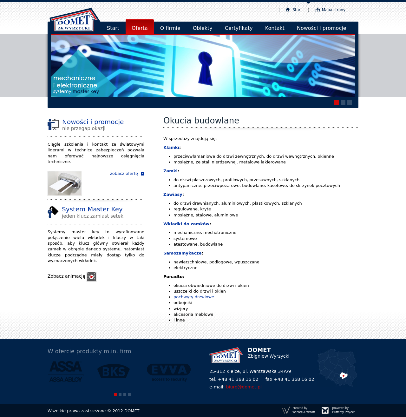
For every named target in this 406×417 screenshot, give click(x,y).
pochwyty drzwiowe (194, 297)
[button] (336, 102)
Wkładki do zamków (186, 224)
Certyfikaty (239, 28)
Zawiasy (172, 194)
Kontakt (275, 28)
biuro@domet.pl (244, 386)
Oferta (140, 28)
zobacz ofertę (124, 173)
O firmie (170, 28)
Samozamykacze (182, 253)
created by (303, 410)
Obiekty (203, 28)
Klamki (171, 147)
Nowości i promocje (321, 28)
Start (297, 10)
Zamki (170, 171)
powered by (343, 410)
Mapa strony (333, 10)
